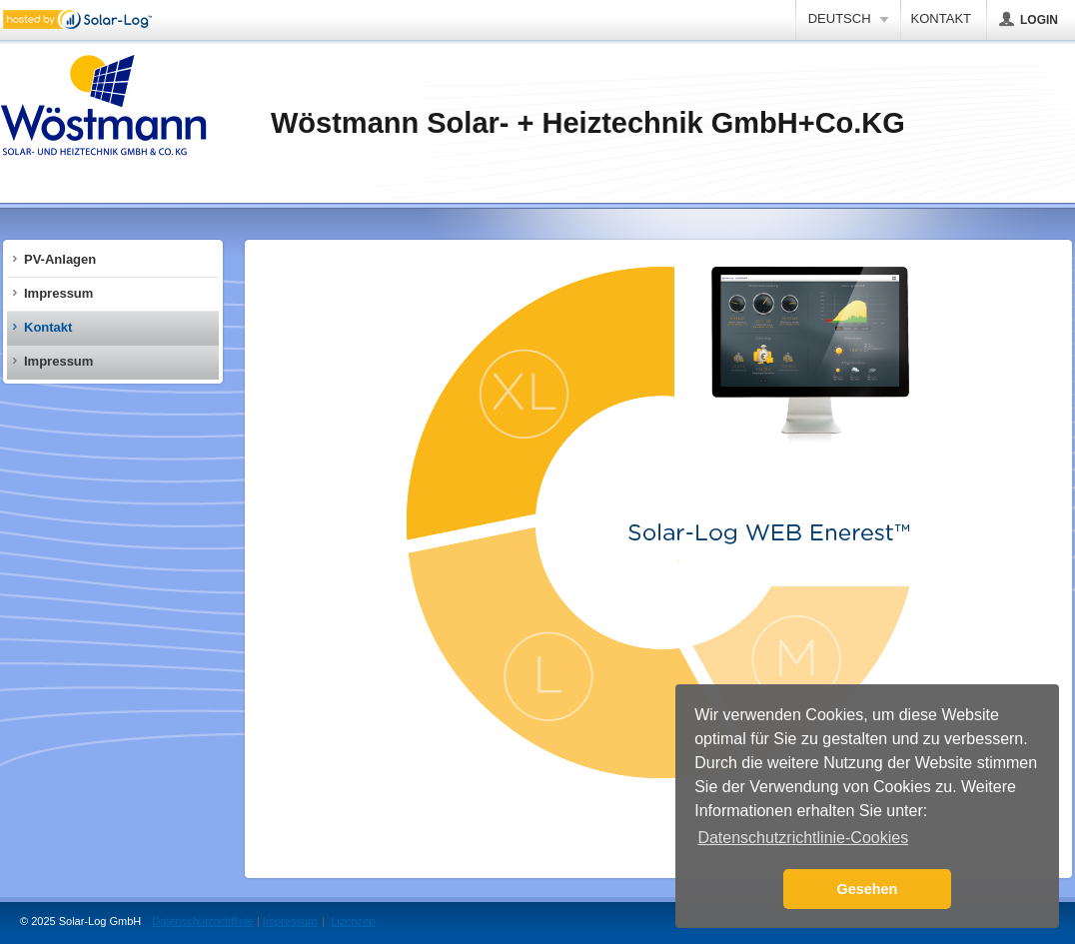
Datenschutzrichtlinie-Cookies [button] (802, 837)
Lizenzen (353, 921)
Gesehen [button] (867, 889)
